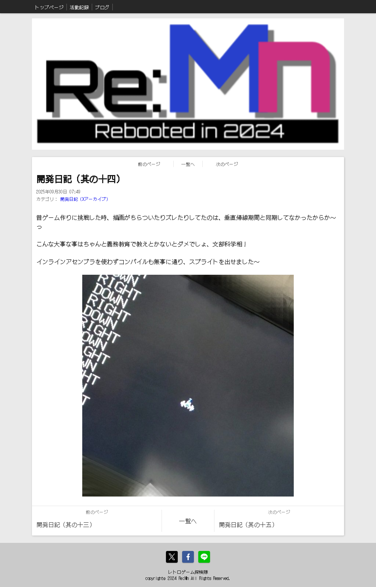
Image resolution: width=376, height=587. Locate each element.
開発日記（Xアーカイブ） (85, 199)
